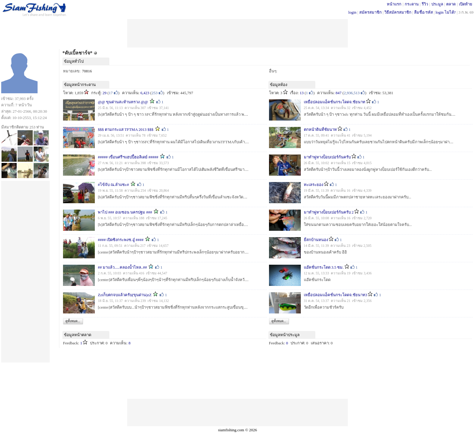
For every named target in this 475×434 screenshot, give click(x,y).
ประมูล (437, 4)
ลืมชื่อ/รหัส (423, 12)
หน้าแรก (394, 4)
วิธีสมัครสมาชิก (397, 12)
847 (339, 93)
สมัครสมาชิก (370, 12)
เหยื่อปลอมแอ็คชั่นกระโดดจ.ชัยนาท (334, 102)
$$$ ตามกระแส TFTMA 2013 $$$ (125, 129)
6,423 (145, 93)
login (352, 12)
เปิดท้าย (465, 4)
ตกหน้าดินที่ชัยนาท (320, 129)
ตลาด (451, 4)
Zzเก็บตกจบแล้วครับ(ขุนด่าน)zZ (124, 295)
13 (302, 93)
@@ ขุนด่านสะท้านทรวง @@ (123, 102)
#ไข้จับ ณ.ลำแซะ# (113, 184)
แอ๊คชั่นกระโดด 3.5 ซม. (324, 267)
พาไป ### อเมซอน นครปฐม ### (125, 212)
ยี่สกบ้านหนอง (316, 239)
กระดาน (412, 4)
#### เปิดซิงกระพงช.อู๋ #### (121, 239)
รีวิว (425, 4)
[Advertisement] (237, 32)
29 (105, 93)
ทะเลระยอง (313, 184)
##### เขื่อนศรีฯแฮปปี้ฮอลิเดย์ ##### (128, 157)
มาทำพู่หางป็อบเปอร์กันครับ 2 (329, 212)
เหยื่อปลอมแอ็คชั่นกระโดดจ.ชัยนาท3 (335, 295)
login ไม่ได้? (446, 12)
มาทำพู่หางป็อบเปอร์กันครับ (327, 157)
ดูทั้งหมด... (72, 321)
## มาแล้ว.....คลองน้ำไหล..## (122, 267)
